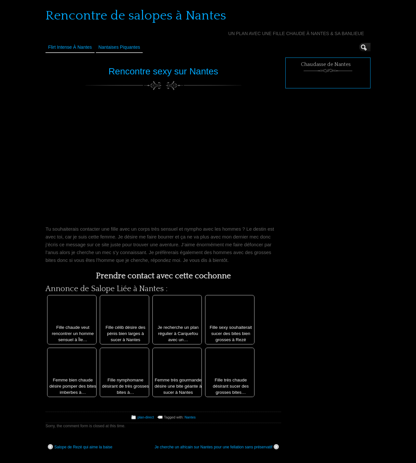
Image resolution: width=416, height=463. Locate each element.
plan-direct (145, 417)
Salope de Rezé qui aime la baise (80, 446)
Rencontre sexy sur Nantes (163, 71)
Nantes (190, 417)
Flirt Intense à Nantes (70, 47)
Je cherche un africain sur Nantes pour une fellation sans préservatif (217, 446)
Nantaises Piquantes (119, 47)
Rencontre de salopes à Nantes (136, 15)
